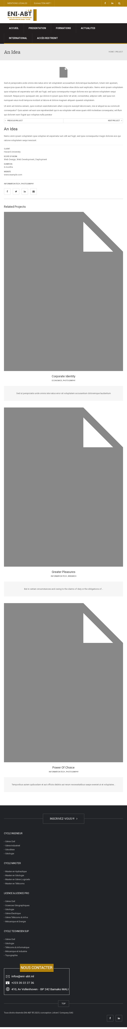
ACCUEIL (14, 28)
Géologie (9, 855)
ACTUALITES (88, 28)
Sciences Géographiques (17, 907)
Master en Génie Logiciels (17, 881)
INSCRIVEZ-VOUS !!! (63, 820)
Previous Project (15, 122)
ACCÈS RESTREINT (47, 38)
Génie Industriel (12, 847)
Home (111, 52)
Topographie (11, 957)
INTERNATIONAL (18, 38)
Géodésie (10, 851)
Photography (27, 186)
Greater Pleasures (63, 574)
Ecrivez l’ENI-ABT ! (42, 3)
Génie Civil (10, 843)
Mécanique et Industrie (16, 953)
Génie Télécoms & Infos (16, 919)
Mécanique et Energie (15, 923)
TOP (63, 1005)
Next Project (113, 122)
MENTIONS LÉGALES (17, 3)
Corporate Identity (63, 378)
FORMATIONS (63, 28)
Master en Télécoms (14, 885)
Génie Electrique (13, 915)
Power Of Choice (63, 769)
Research (72, 578)
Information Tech (12, 186)
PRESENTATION (37, 28)
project (119, 52)
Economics (57, 382)
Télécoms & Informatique (17, 949)
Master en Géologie (14, 877)
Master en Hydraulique (16, 873)
